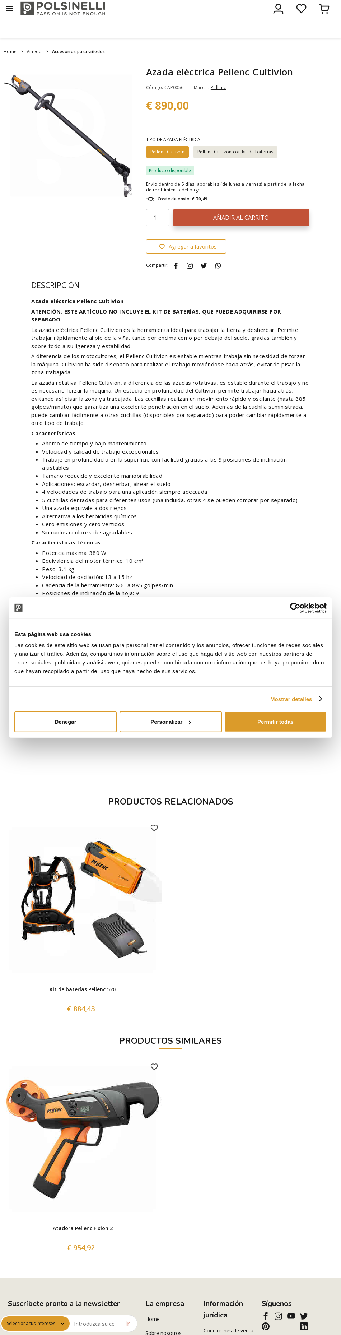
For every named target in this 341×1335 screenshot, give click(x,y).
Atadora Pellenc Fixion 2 (83, 1243)
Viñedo (34, 67)
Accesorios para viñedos (78, 67)
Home (10, 67)
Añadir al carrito (241, 233)
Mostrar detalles (291, 699)
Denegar (65, 722)
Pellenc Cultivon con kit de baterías (235, 167)
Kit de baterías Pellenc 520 (83, 1004)
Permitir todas (275, 722)
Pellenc (218, 102)
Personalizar (170, 722)
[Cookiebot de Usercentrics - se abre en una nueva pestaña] (295, 607)
